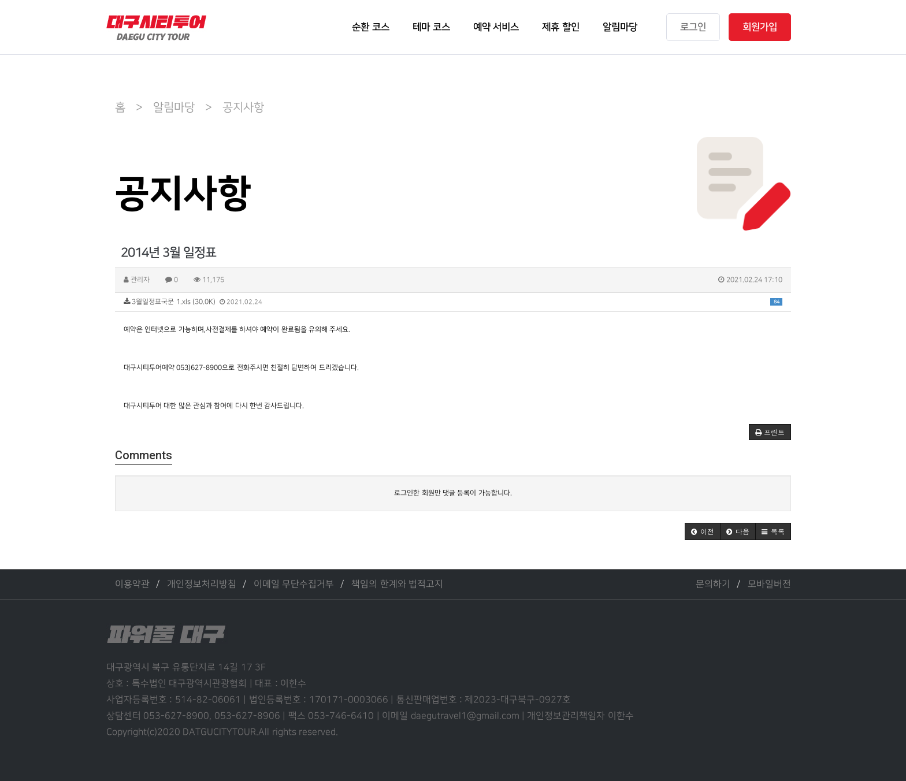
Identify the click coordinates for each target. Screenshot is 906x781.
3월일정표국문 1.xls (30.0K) (453, 302)
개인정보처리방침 (201, 584)
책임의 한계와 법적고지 (397, 584)
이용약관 (132, 584)
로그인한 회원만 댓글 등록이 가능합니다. (452, 493)
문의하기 (713, 584)
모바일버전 (769, 584)
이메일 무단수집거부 (294, 584)
